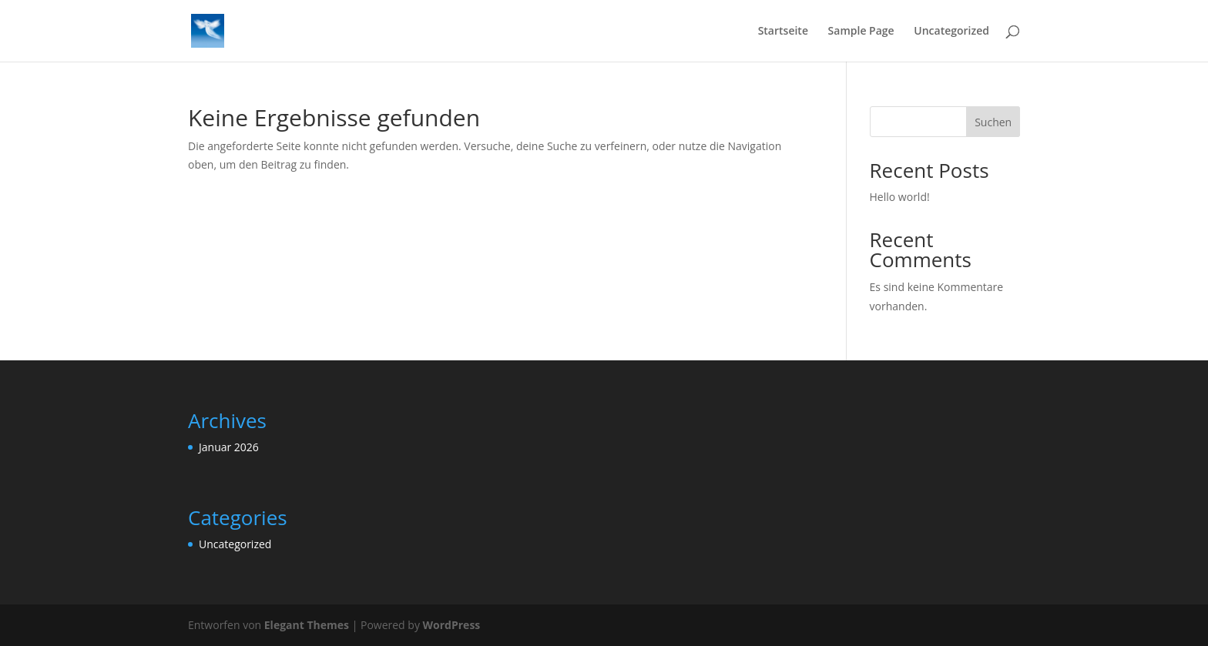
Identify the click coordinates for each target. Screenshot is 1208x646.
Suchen (993, 122)
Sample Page (861, 31)
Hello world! (900, 196)
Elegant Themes (306, 625)
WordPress (452, 625)
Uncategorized (951, 31)
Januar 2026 (229, 447)
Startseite (783, 31)
